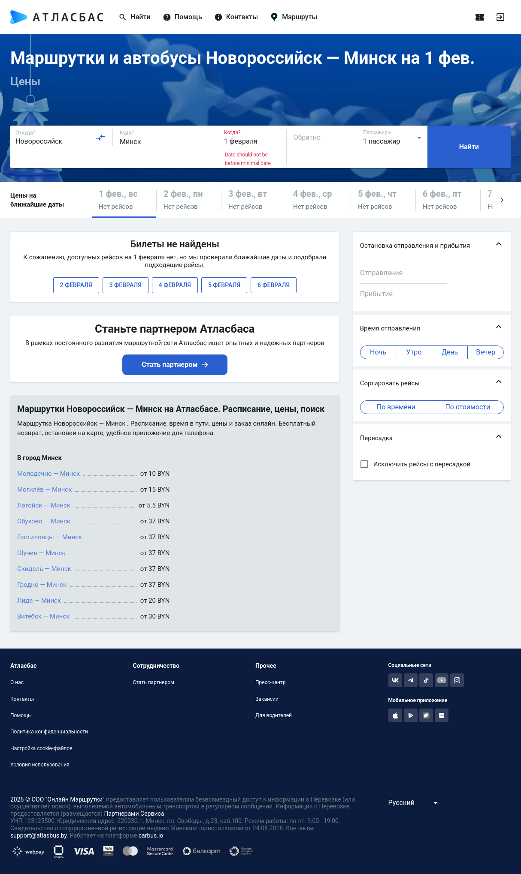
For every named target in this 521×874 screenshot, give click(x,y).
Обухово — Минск (43, 521)
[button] (124, 200)
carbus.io (151, 835)
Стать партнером (153, 682)
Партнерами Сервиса (134, 813)
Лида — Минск (39, 600)
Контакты (22, 699)
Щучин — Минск (41, 553)
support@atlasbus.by (38, 835)
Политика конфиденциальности (49, 732)
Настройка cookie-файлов (41, 748)
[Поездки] (480, 17)
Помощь (20, 715)
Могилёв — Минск (44, 489)
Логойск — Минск (43, 505)
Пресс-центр (270, 682)
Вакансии (267, 699)
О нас (17, 682)
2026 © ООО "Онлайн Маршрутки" (57, 799)
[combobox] (60, 138)
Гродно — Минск (42, 585)
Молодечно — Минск (48, 474)
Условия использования (40, 765)
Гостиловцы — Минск (49, 537)
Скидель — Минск (44, 569)
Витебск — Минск (43, 616)
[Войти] (500, 17)
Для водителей (273, 715)
